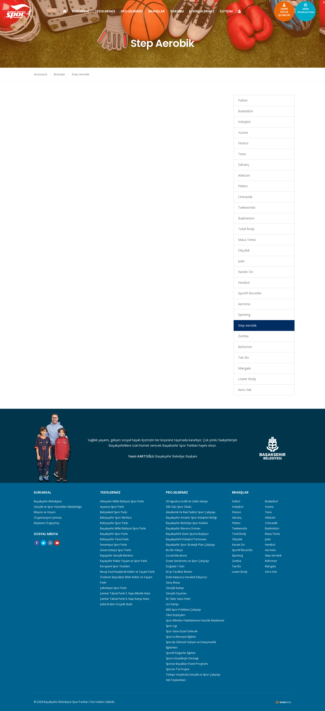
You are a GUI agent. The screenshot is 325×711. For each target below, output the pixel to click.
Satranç (243, 164)
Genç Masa (173, 582)
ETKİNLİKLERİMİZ (201, 11)
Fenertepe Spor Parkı (113, 545)
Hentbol (244, 282)
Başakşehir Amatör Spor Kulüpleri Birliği (191, 517)
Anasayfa (40, 74)
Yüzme (243, 132)
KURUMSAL (80, 11)
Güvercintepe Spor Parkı (115, 550)
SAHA (290, 8)
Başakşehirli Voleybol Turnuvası (186, 539)
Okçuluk (244, 250)
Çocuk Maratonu (176, 555)
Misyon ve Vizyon (45, 512)
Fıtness (243, 143)
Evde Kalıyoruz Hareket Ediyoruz (186, 577)
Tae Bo (243, 357)
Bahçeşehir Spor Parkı (114, 523)
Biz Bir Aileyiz (174, 550)
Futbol (242, 100)
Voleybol (244, 122)
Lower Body (247, 379)
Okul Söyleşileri (175, 615)
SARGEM (177, 11)
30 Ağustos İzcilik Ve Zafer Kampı (187, 501)
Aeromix (244, 304)
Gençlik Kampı (175, 588)
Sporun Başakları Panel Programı (187, 664)
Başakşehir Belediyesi (48, 501)
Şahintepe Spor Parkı (113, 588)
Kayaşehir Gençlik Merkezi (116, 555)
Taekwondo (246, 207)
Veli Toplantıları (176, 680)
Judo (241, 261)
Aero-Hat (244, 390)
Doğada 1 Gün (175, 566)
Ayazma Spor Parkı (112, 507)
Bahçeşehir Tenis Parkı (114, 539)
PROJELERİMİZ (132, 11)
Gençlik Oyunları (176, 593)
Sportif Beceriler (250, 293)
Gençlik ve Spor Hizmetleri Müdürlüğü (58, 507)
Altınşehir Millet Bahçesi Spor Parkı (122, 501)
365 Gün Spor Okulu (178, 507)
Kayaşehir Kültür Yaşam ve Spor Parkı (123, 561)
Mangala (244, 368)
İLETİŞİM (226, 11)
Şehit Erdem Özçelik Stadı (116, 604)
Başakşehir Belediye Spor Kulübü (187, 523)
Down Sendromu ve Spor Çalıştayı (187, 561)
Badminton (246, 218)
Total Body (246, 229)
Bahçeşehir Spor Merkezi (116, 517)
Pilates (243, 186)
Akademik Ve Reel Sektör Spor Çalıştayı (190, 512)
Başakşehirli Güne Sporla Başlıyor (187, 534)
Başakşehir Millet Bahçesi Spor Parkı (123, 528)
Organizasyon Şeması (48, 517)
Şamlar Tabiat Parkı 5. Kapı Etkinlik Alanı (125, 593)
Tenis (242, 154)
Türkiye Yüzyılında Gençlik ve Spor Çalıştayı (193, 674)
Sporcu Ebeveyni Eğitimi (181, 637)
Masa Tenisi (247, 240)
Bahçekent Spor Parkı (113, 512)
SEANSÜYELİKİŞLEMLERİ (268, 10)
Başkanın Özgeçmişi (46, 523)
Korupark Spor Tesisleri (115, 566)
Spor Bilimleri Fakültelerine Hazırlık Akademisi (195, 620)
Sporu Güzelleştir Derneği (182, 658)
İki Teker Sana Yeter (178, 599)
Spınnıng (244, 314)
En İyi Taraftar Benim (179, 572)
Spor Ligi (171, 626)
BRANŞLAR (156, 11)
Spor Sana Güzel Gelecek (181, 631)
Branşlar (59, 74)
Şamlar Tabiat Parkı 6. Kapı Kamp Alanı (124, 599)
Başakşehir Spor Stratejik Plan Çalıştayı (190, 545)
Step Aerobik (247, 325)
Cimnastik (245, 197)
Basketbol (245, 111)
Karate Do (245, 272)
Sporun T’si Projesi (177, 669)
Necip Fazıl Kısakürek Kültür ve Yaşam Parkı (127, 572)
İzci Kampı (172, 604)
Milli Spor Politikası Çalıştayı (183, 610)
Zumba (243, 336)
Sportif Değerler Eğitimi (180, 653)
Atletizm (244, 175)
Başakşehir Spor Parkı (114, 534)
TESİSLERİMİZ (105, 11)
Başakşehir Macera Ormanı (183, 528)
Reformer (245, 347)
